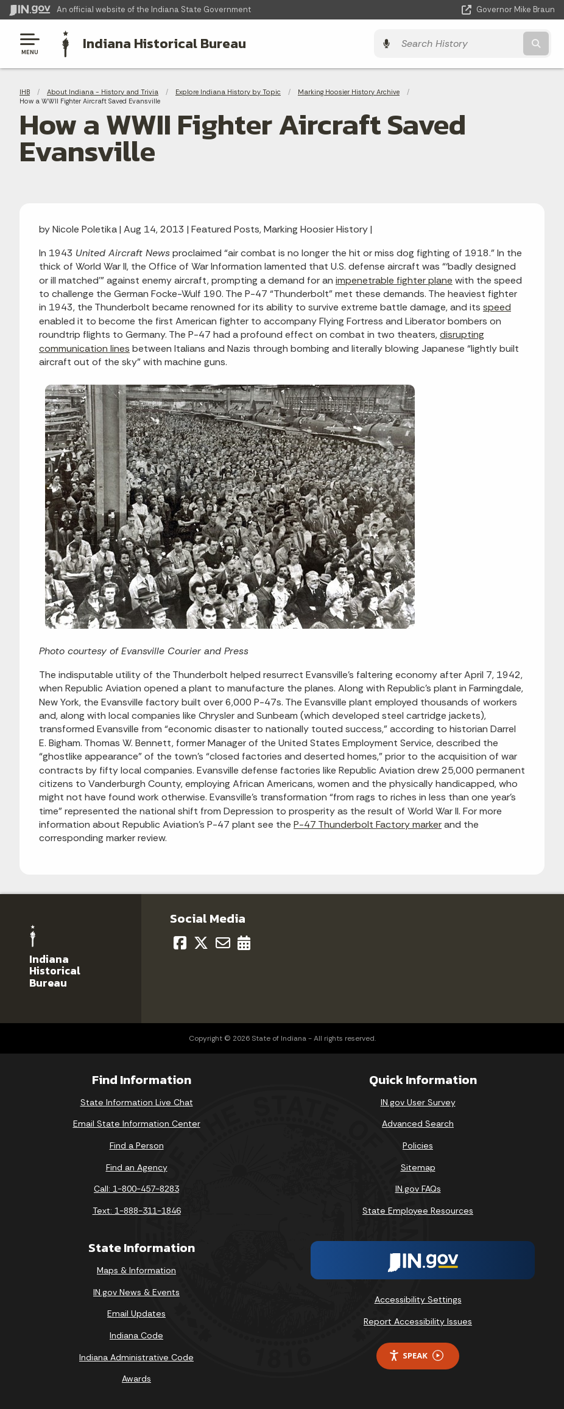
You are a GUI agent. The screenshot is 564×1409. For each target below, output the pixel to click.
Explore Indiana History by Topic (228, 91)
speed (497, 307)
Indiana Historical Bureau (161, 43)
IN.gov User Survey (418, 1101)
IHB (24, 91)
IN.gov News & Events (136, 1291)
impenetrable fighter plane (394, 279)
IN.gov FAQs (418, 1188)
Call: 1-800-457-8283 (136, 1188)
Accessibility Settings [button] (418, 1299)
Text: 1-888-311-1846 (137, 1209)
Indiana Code (136, 1334)
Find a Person (137, 1144)
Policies (418, 1144)
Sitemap (418, 1166)
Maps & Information (136, 1270)
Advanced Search (418, 1123)
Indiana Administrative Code (136, 1356)
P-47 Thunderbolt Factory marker (368, 823)
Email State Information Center (136, 1123)
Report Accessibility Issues (418, 1320)
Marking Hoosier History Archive (349, 91)
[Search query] (473, 43)
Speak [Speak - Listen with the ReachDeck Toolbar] (416, 1355)
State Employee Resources (417, 1209)
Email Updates (136, 1313)
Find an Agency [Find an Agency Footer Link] (136, 1166)
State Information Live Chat (136, 1101)
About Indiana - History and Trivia (102, 91)
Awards (136, 1377)
